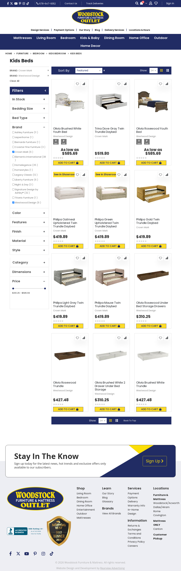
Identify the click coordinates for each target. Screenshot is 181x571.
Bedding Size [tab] (29, 108)
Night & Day (24, 184)
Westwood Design (28, 202)
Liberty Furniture (27, 179)
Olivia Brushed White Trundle (150, 384)
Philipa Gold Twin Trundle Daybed (148, 221)
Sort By (63, 70)
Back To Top (130, 420)
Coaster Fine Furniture (30, 147)
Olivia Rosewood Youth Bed (152, 130)
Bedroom (38, 53)
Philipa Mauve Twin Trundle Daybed (108, 304)
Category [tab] (29, 262)
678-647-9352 (46, 3)
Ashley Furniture (27, 132)
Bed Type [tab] (29, 118)
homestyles (24, 170)
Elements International (30, 158)
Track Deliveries (94, 3)
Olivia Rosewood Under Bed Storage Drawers (152, 304)
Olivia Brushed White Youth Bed (67, 130)
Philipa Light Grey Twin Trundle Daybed (68, 304)
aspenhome (24, 137)
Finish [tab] (29, 231)
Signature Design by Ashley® (26, 191)
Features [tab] (29, 222)
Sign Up (154, 461)
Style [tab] (29, 250)
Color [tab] (29, 213)
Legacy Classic (26, 174)
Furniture (22, 53)
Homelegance (27, 165)
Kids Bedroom (57, 53)
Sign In (170, 3)
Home (8, 53)
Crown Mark (24, 152)
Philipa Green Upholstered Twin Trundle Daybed (107, 223)
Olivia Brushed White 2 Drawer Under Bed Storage (110, 386)
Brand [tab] (29, 127)
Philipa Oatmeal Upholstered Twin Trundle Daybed (65, 223)
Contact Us (71, 3)
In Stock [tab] (29, 99)
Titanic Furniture (26, 197)
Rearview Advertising (112, 568)
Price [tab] (29, 281)
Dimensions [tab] (29, 272)
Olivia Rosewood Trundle (64, 384)
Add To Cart (68, 163)
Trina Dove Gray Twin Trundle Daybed (109, 130)
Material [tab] (29, 241)
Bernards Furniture (28, 142)
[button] (77, 84)
